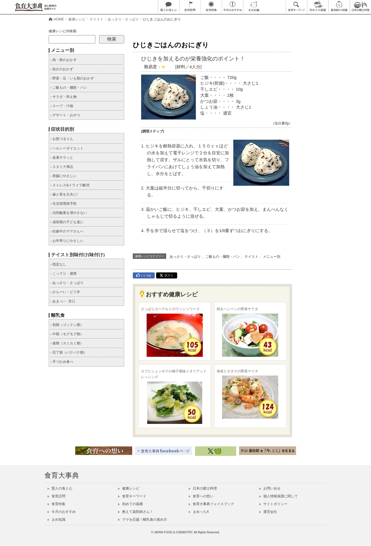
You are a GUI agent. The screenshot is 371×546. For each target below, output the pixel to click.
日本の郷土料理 (203, 488)
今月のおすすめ (62, 512)
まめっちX (199, 512)
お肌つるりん (61, 139)
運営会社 (268, 512)
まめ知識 (56, 519)
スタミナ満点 (61, 167)
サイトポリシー (273, 504)
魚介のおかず (61, 69)
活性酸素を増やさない (68, 213)
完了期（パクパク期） (68, 352)
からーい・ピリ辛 (65, 292)
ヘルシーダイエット (67, 148)
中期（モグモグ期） (67, 334)
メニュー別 (271, 257)
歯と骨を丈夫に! (64, 194)
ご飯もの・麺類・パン (222, 257)
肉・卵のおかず (63, 60)
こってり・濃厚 (63, 274)
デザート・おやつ (65, 115)
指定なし (58, 264)
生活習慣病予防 (63, 204)
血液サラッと (61, 158)
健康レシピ (128, 488)
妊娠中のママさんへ (67, 231)
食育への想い (201, 496)
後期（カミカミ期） (67, 343)
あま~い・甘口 (62, 301)
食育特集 (56, 504)
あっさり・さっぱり (185, 257)
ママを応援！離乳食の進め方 (142, 519)
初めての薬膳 (130, 504)
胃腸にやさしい (63, 176)
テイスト (251, 257)
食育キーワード (132, 496)
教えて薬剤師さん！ (135, 512)
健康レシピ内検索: (63, 31)
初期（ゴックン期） (67, 325)
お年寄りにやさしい (67, 241)
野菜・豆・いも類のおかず (72, 78)
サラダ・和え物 (63, 97)
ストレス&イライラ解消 (69, 185)
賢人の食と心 (60, 488)
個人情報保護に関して (278, 496)
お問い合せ (270, 488)
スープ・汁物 (61, 106)
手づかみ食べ (61, 362)
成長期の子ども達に (67, 222)
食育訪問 (56, 496)
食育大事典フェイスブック (211, 504)
